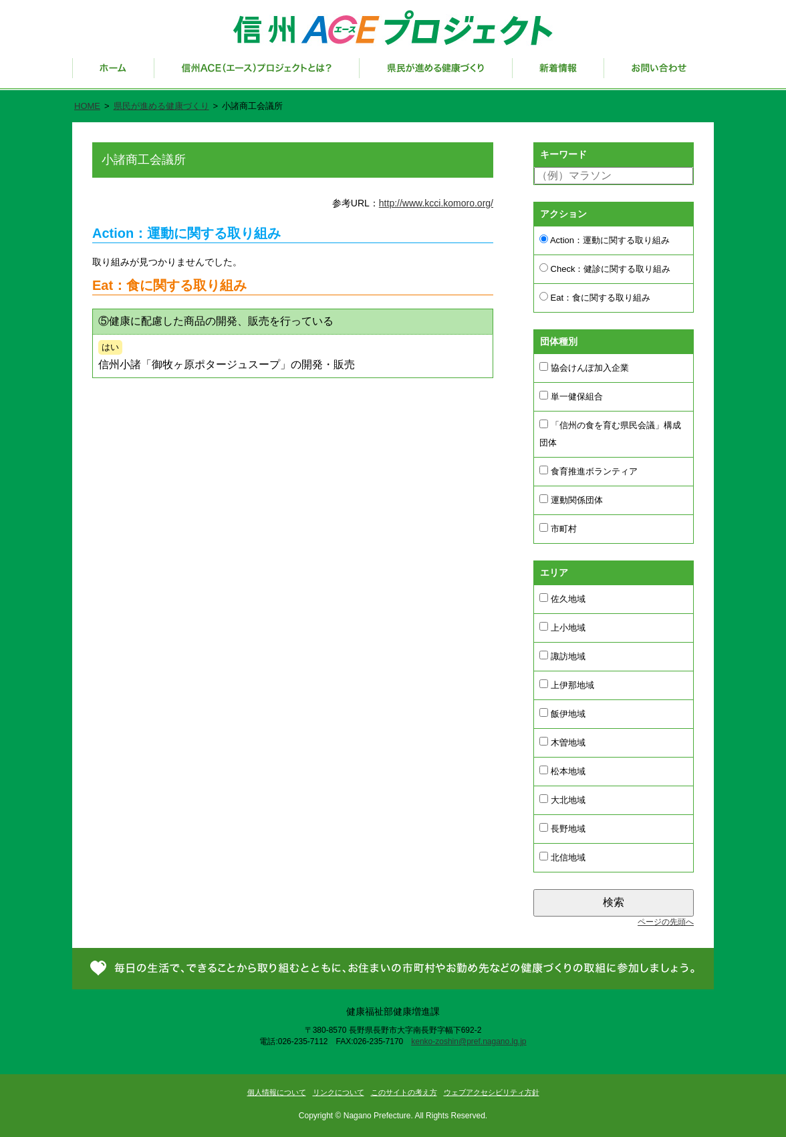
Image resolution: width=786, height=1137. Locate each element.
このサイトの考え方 (404, 1092)
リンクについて (338, 1092)
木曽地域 (562, 742)
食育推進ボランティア (588, 471)
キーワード (563, 154)
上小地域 (562, 627)
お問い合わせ (659, 74)
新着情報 (558, 74)
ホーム (113, 74)
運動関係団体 (571, 499)
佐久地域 (562, 598)
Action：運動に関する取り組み (604, 239)
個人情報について (276, 1092)
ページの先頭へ (666, 922)
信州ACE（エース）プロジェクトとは (257, 74)
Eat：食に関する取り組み (594, 297)
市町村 (558, 528)
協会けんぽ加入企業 (584, 367)
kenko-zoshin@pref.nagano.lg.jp (468, 1041)
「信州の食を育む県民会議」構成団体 (610, 434)
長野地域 (562, 828)
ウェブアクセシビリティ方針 (491, 1092)
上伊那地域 (566, 684)
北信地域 (562, 857)
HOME (87, 106)
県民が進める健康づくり (436, 74)
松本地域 (562, 771)
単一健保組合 (571, 396)
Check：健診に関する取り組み (604, 268)
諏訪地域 (562, 656)
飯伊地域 (562, 713)
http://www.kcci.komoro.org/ (436, 203)
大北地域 (562, 799)
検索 (613, 902)
